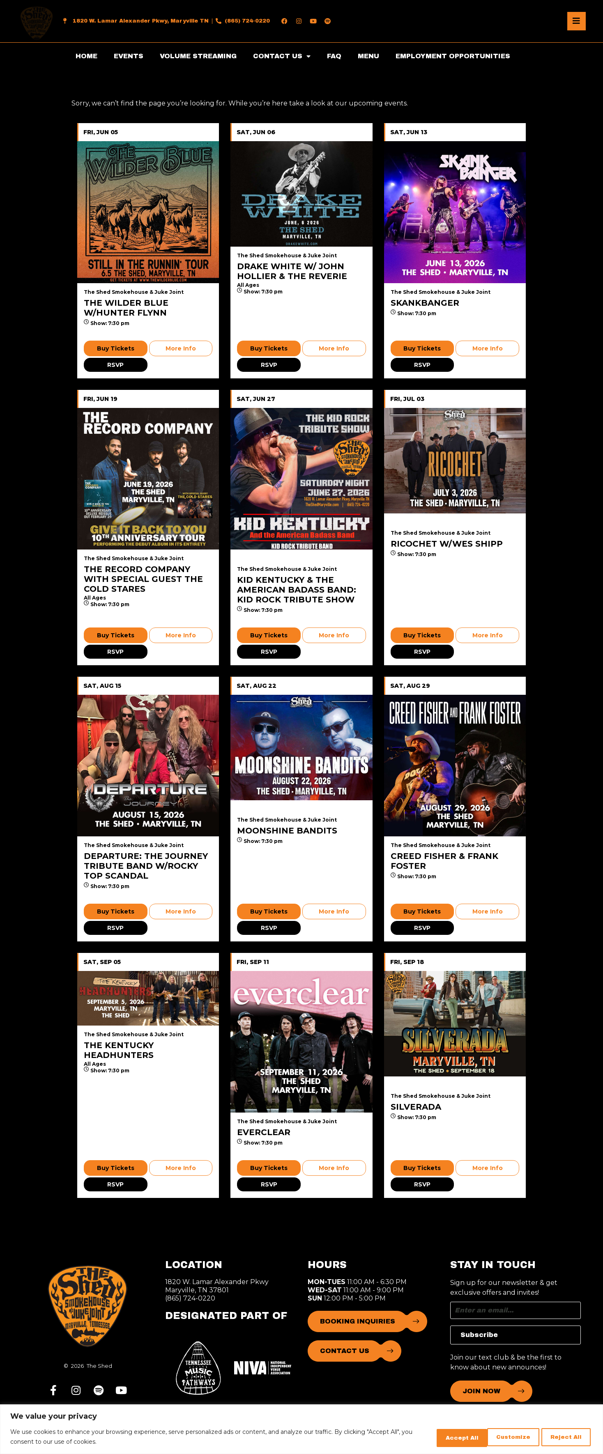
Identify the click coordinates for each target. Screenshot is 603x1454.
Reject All (503, 1437)
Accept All (563, 1437)
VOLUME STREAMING (198, 56)
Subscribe (479, 1334)
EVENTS (128, 56)
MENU (368, 56)
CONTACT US (282, 56)
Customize (442, 1437)
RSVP (115, 365)
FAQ (334, 56)
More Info (181, 348)
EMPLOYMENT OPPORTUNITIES (453, 56)
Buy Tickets (115, 348)
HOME (86, 56)
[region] (301, 1429)
